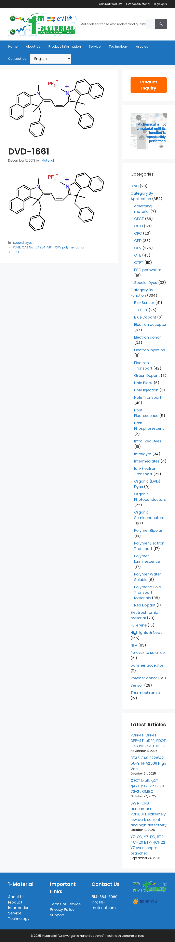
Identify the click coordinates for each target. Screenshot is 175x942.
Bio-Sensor (144, 302)
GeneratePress (133, 935)
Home (13, 46)
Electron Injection (149, 350)
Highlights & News (147, 632)
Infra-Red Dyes (147, 441)
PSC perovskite (147, 269)
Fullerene (139, 625)
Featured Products (110, 4)
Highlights (160, 4)
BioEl (135, 186)
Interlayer (142, 453)
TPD (16, 252)
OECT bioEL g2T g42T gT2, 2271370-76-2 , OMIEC (148, 786)
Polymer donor (144, 678)
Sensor (137, 685)
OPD (138, 240)
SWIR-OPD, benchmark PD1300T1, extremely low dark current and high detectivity (148, 814)
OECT (139, 218)
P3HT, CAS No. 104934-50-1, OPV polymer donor (48, 247)
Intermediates (147, 461)
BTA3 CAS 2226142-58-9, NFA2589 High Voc (148, 763)
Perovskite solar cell (148, 652)
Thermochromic (145, 692)
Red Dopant (145, 605)
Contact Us (17, 58)
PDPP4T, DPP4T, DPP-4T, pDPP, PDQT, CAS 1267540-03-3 (149, 741)
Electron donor (147, 337)
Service (95, 46)
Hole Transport (147, 397)
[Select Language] (50, 59)
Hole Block (143, 382)
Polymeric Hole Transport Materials (147, 592)
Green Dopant (147, 375)
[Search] (161, 24)
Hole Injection (146, 390)
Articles (142, 46)
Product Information (64, 46)
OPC (138, 233)
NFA (134, 645)
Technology (118, 46)
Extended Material (138, 4)
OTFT (138, 262)
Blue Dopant (145, 317)
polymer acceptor (147, 665)
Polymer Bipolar (148, 530)
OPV (138, 247)
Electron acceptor (150, 324)
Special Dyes (22, 243)
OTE (137, 255)
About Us (33, 46)
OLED (138, 226)
